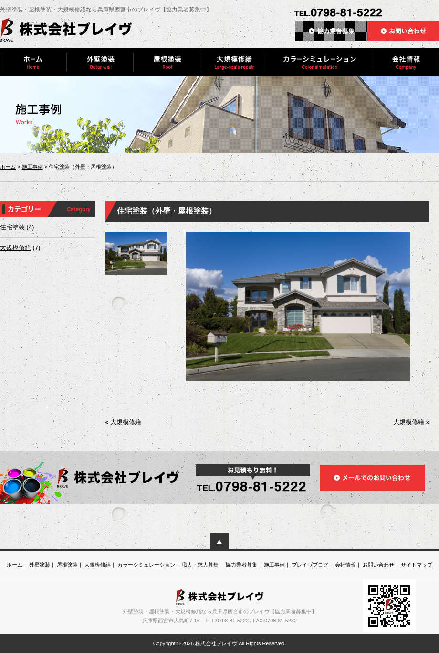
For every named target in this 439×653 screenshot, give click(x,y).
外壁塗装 (39, 564)
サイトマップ (416, 564)
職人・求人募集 (200, 564)
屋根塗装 (67, 564)
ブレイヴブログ (310, 564)
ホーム (8, 167)
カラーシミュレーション (146, 564)
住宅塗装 (12, 227)
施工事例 (32, 167)
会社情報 (345, 564)
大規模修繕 (15, 247)
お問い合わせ (378, 564)
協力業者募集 (241, 564)
